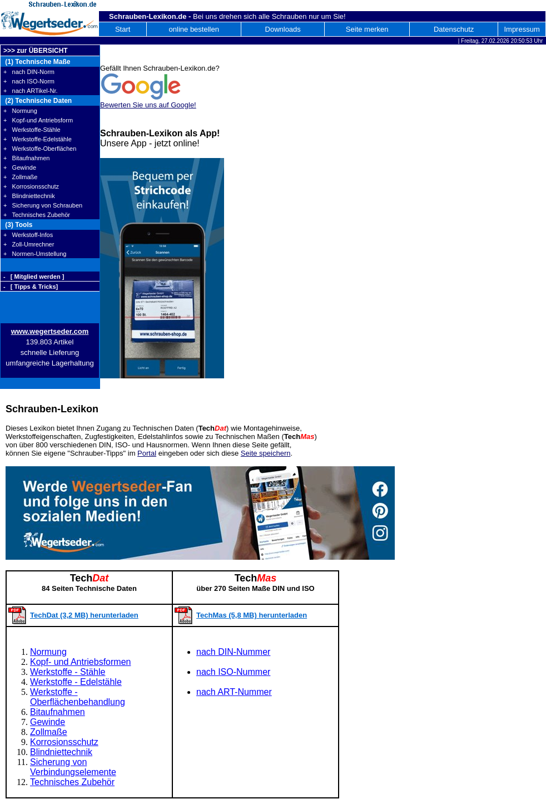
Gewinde (47, 722)
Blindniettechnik (61, 752)
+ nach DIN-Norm (28, 71)
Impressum (521, 29)
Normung (48, 652)
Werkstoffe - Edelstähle (76, 682)
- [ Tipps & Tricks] (30, 286)
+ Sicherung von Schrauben (42, 205)
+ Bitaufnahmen (26, 158)
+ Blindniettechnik (29, 196)
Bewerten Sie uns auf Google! (148, 105)
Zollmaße (48, 732)
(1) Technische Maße (36, 62)
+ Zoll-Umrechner (28, 244)
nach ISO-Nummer (233, 672)
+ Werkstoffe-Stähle (32, 129)
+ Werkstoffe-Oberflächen (39, 148)
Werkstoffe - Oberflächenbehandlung (77, 697)
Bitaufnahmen (57, 712)
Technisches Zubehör (72, 782)
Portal (146, 453)
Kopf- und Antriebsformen (80, 662)
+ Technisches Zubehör (36, 214)
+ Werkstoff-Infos (28, 234)
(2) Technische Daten (37, 101)
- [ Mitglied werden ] (33, 276)
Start (122, 29)
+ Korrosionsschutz (31, 186)
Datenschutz (454, 29)
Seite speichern (266, 453)
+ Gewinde (19, 167)
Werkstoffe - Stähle (67, 672)
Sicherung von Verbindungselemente (73, 767)
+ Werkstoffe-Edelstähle (37, 139)
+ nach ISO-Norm (28, 81)
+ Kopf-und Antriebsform (38, 120)
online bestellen (194, 29)
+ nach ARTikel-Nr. (30, 90)
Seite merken (367, 29)
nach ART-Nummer (234, 692)
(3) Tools (17, 225)
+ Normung (20, 110)
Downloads (283, 29)
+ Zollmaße (20, 177)
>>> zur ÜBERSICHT (35, 51)
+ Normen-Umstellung (34, 253)
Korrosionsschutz (64, 742)
